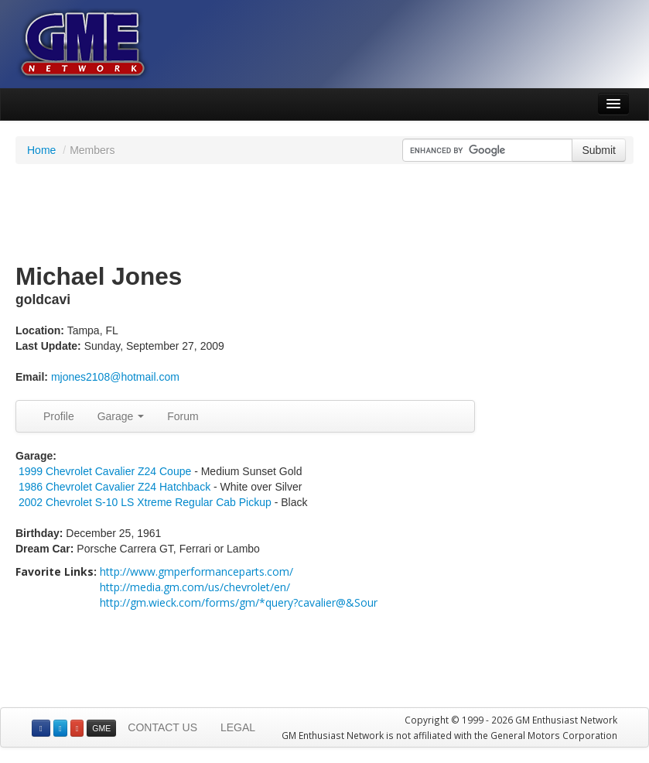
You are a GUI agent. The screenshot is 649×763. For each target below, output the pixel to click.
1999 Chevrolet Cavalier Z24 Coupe (105, 471)
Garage (121, 416)
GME (101, 728)
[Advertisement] (324, 214)
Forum (182, 416)
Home (41, 150)
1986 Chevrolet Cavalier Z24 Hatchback (114, 487)
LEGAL (237, 727)
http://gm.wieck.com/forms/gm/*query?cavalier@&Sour (238, 602)
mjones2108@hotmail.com (115, 377)
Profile (58, 416)
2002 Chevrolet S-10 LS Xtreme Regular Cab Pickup (147, 502)
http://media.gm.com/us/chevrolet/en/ (195, 587)
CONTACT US (162, 727)
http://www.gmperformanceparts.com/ (196, 571)
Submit (599, 150)
